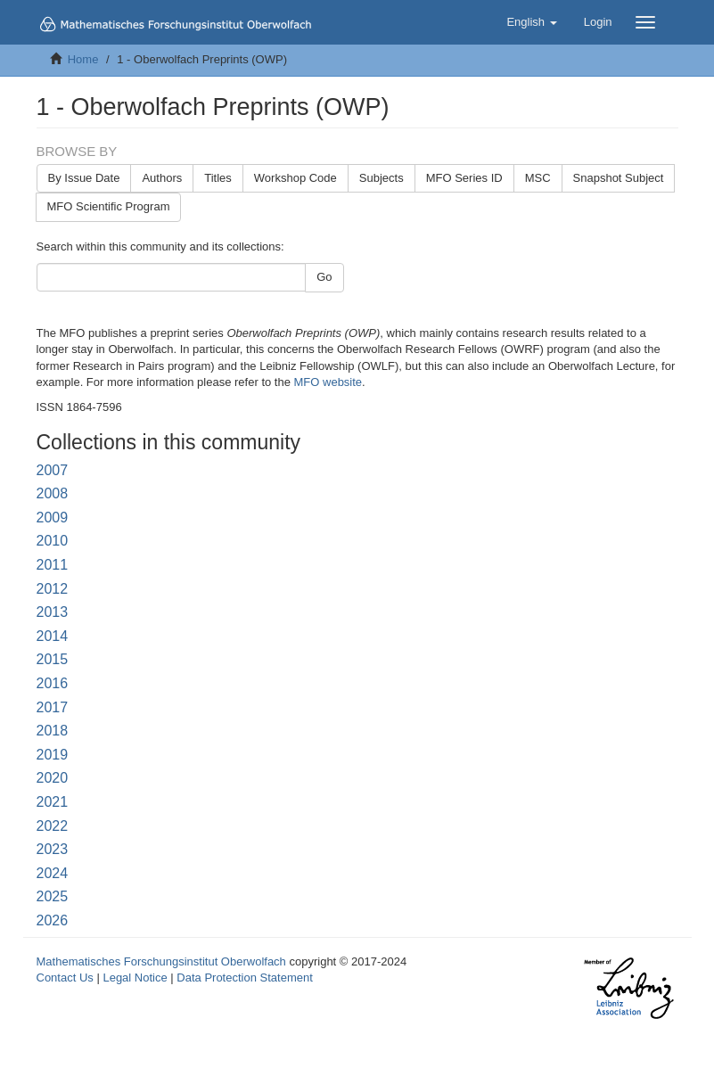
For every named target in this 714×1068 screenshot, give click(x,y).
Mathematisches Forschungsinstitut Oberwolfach (161, 961)
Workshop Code (295, 178)
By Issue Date (84, 178)
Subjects (381, 178)
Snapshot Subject (618, 178)
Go (324, 276)
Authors (162, 178)
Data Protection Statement (244, 977)
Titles (218, 178)
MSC (538, 178)
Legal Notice (135, 977)
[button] (531, 22)
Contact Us (65, 977)
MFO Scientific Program (108, 206)
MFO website (328, 382)
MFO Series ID (464, 178)
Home (83, 59)
